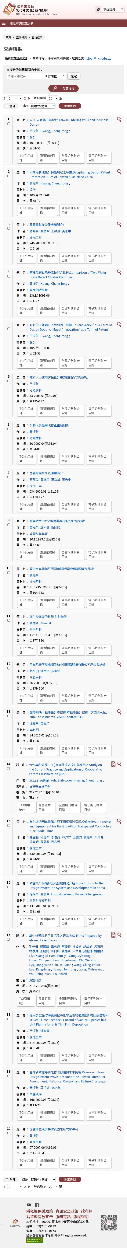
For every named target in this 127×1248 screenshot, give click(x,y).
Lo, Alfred (60, 973)
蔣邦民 (34, 231)
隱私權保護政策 (39, 1211)
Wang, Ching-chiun (87, 964)
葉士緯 (33, 780)
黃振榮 (34, 130)
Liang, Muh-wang (90, 969)
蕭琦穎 (66, 946)
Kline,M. (46, 623)
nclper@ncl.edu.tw (98, 58)
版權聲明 (81, 1216)
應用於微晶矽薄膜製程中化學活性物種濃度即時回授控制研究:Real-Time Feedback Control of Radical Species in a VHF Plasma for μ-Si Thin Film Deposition (69, 1019)
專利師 (34, 729)
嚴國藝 (34, 837)
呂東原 (98, 946)
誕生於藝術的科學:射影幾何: (48, 616)
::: (5, 29)
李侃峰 (55, 951)
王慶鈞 (77, 837)
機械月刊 (36, 581)
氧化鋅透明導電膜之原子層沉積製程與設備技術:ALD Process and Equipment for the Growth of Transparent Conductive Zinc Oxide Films (70, 826)
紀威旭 (87, 946)
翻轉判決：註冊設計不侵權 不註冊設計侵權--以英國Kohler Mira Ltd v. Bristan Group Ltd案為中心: (69, 714)
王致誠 (55, 231)
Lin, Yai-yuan (62, 964)
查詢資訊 (21, 37)
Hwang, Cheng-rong (54, 130)
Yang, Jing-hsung (65, 960)
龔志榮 (55, 841)
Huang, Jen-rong (64, 969)
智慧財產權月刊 (39, 786)
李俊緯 (55, 837)
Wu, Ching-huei (40, 973)
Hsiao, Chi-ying (39, 960)
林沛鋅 (66, 837)
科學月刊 (36, 629)
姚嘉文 (44, 671)
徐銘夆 (34, 723)
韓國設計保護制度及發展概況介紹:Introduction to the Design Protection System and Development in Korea (67, 885)
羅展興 (44, 841)
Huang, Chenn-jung (53, 283)
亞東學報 (36, 1142)
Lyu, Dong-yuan (40, 964)
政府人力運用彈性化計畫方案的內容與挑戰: (59, 377)
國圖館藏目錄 (47, 157)
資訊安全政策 (67, 1211)
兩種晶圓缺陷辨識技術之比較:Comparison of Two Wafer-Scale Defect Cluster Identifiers (68, 274)
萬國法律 (36, 1094)
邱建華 (44, 837)
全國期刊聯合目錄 (70, 157)
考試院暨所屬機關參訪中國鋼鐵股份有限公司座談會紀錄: (68, 664)
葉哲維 (44, 1087)
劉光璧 (33, 946)
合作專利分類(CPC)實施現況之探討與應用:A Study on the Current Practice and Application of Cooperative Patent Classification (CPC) (66, 769)
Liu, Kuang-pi (38, 955)
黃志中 (66, 231)
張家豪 (44, 1030)
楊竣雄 (77, 946)
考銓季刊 (36, 390)
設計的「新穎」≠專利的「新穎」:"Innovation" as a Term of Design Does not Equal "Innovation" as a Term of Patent (71, 327)
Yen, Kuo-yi (59, 955)
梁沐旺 (98, 837)
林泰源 (33, 951)
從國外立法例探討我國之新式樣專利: (54, 1129)
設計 (33, 137)
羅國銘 (55, 527)
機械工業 (36, 486)
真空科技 (35, 980)
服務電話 (63, 1216)
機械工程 (36, 237)
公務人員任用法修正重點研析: (50, 425)
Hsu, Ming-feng (61, 894)
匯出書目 (70, 105)
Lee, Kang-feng (39, 969)
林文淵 (34, 671)
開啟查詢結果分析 (22, 23)
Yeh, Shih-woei (61, 780)
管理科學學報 (39, 533)
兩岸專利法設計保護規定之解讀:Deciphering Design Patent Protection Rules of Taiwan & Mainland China (70, 174)
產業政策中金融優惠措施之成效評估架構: (57, 521)
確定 (74, 76)
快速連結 (109, 9)
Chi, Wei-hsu (88, 960)
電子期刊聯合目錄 (97, 157)
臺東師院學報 (39, 290)
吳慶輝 (34, 841)
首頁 (8, 37)
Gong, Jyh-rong (80, 955)
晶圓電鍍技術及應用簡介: (47, 224)
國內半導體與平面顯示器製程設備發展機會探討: (62, 568)
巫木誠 (44, 527)
